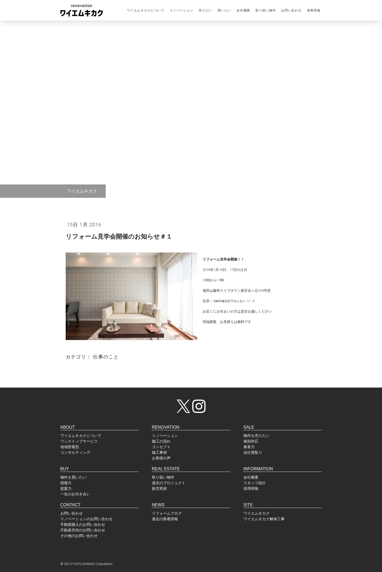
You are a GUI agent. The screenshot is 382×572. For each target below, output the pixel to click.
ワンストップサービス (79, 441)
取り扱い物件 (265, 10)
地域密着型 (69, 447)
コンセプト (161, 447)
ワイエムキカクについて (145, 10)
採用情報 (250, 488)
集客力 (249, 447)
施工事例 (159, 452)
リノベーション (181, 10)
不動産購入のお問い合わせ (82, 524)
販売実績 (159, 488)
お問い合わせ (291, 10)
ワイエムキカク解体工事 (264, 519)
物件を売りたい (256, 435)
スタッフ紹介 (254, 483)
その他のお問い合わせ (79, 536)
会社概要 (243, 10)
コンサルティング (75, 452)
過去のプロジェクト (169, 483)
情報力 (66, 483)
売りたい (205, 10)
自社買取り (252, 452)
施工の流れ (161, 441)
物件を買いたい (73, 477)
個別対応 (250, 441)
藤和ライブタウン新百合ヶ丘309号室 (242, 291)
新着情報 (314, 10)
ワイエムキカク (256, 513)
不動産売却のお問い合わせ (82, 530)
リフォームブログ (167, 513)
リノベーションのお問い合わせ (86, 519)
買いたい (224, 10)
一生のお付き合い (75, 494)
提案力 (66, 488)
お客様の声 (161, 458)
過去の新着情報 (165, 519)
